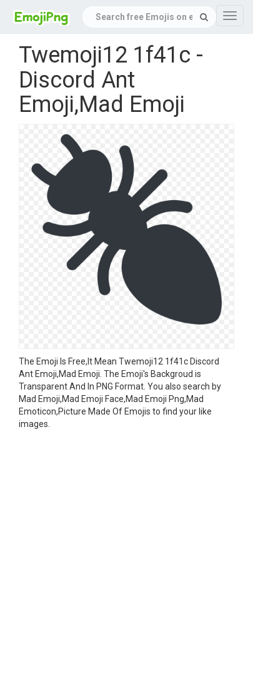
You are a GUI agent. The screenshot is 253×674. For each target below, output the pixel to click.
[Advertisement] (117, 553)
